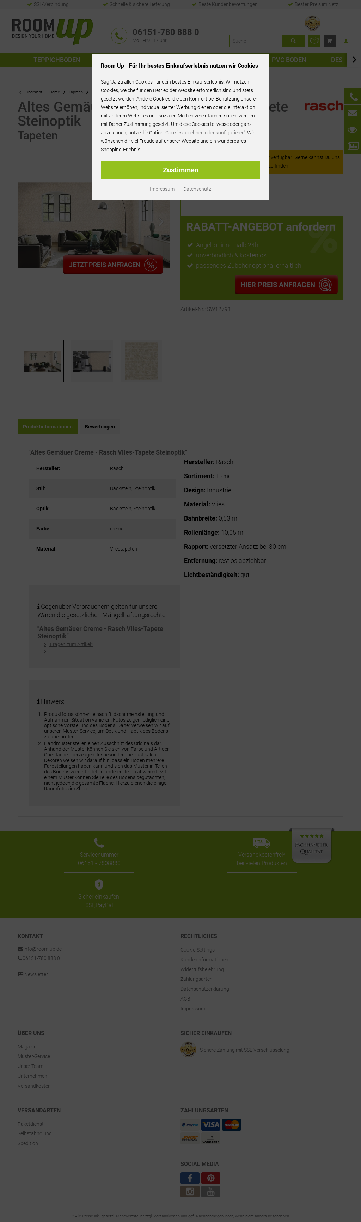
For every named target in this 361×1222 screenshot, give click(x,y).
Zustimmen (180, 170)
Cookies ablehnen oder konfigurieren (204, 132)
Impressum (162, 189)
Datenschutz (197, 189)
